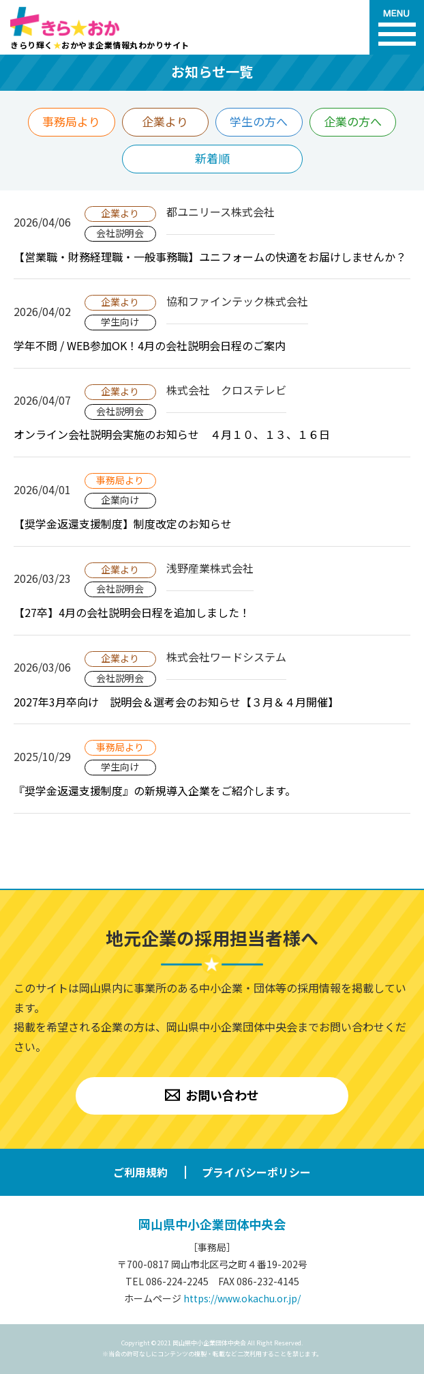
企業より (165, 121)
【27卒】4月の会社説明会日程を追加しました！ (132, 612)
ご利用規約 (140, 1172)
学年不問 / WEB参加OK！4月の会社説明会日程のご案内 (150, 345)
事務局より (71, 121)
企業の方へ (353, 121)
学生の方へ (259, 121)
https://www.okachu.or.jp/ (242, 1298)
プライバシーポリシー (256, 1172)
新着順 (212, 158)
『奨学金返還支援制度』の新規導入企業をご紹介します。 (155, 790)
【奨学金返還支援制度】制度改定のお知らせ (123, 523)
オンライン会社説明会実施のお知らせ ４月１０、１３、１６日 (172, 434)
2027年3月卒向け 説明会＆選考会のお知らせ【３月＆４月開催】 (176, 701)
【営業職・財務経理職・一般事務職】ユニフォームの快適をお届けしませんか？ (210, 256)
